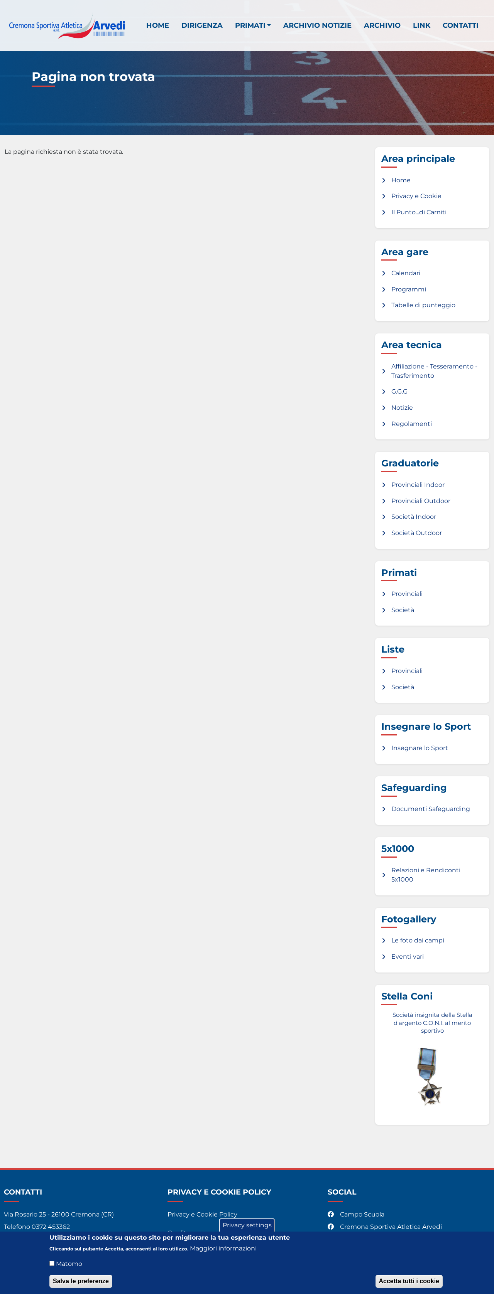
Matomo (69, 1267)
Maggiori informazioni (223, 1251)
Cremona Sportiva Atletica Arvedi (385, 1226)
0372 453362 (51, 1226)
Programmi (408, 289)
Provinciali (407, 593)
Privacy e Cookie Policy (202, 1214)
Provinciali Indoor (418, 484)
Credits (178, 1233)
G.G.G (399, 391)
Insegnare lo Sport (419, 748)
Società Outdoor (416, 533)
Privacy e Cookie (416, 196)
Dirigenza (202, 25)
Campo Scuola (357, 1214)
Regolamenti (411, 423)
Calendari (405, 273)
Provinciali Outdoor (420, 501)
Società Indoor (413, 516)
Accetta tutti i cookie (409, 1284)
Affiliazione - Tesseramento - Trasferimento (434, 371)
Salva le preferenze (81, 1284)
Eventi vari (407, 956)
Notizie (402, 407)
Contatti (461, 25)
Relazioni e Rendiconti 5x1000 (425, 875)
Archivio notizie (317, 25)
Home (157, 25)
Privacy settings (247, 1228)
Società (402, 610)
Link (421, 25)
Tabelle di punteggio (423, 305)
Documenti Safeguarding (430, 809)
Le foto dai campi (417, 940)
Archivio (382, 25)
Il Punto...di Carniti (419, 212)
